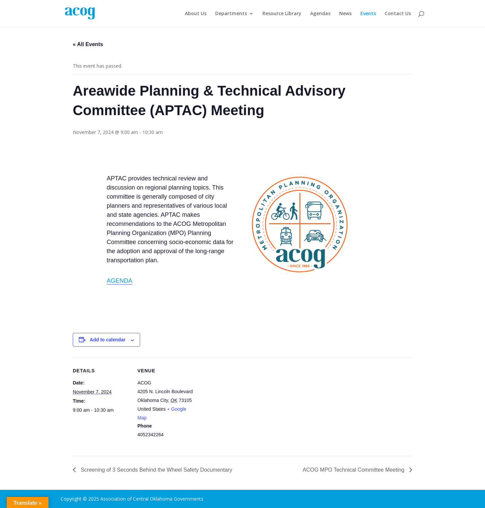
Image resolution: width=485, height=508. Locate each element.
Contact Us (398, 13)
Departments (231, 13)
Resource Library (281, 13)
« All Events (88, 44)
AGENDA (119, 280)
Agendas (320, 13)
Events (368, 13)
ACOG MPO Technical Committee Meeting (354, 470)
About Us (195, 13)
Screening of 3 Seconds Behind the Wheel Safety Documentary (155, 470)
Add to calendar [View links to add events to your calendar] (108, 339)
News (345, 13)
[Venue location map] (237, 404)
